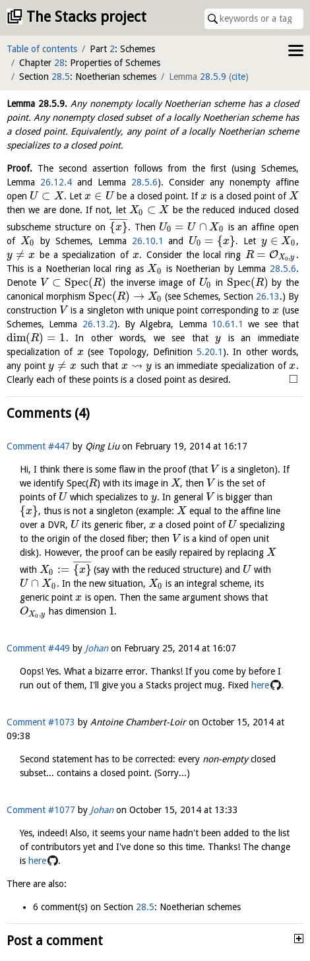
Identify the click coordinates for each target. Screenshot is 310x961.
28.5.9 (213, 76)
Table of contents (42, 49)
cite (238, 76)
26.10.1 (148, 241)
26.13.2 (98, 324)
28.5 (60, 76)
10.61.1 (227, 324)
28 (59, 62)
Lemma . (37, 103)
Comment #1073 (41, 722)
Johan (96, 648)
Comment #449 (38, 648)
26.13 (268, 296)
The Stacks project (86, 17)
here (260, 685)
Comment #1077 (41, 810)
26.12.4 (56, 182)
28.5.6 (144, 182)
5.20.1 (210, 352)
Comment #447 (38, 446)
